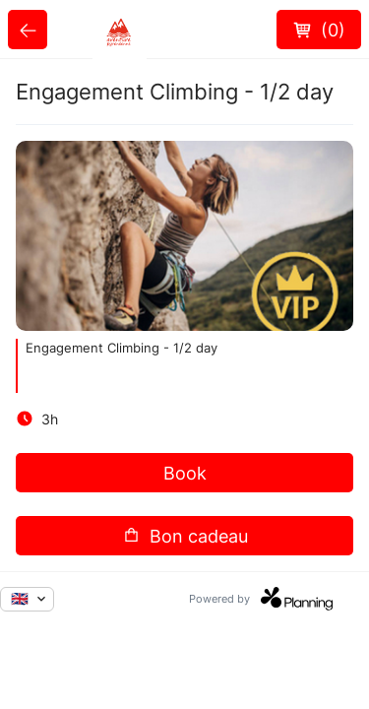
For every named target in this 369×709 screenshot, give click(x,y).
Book (185, 473)
